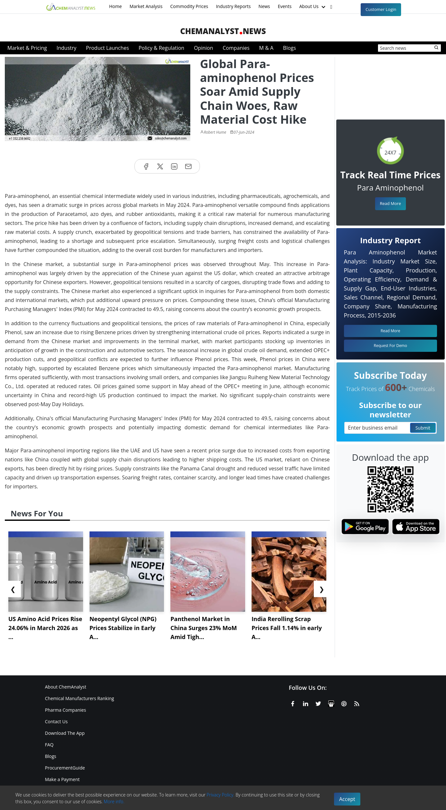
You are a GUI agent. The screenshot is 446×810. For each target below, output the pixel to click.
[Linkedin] (305, 703)
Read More (390, 203)
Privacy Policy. (221, 795)
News (264, 6)
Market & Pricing (27, 47)
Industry (66, 47)
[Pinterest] (344, 703)
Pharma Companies (65, 710)
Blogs (289, 47)
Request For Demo (390, 345)
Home (115, 6)
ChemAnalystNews (223, 31)
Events (285, 6)
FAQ (49, 745)
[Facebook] (292, 703)
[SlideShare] (331, 703)
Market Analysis (146, 6)
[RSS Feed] (357, 703)
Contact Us (56, 721)
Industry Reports (233, 6)
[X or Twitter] (318, 703)
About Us (313, 6)
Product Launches (107, 47)
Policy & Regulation (161, 47)
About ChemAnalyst (65, 687)
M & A (266, 47)
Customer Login (380, 9)
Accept (347, 799)
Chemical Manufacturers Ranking (79, 698)
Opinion (203, 47)
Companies (236, 47)
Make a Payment (62, 779)
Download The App (65, 733)
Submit (423, 428)
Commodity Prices (189, 6)
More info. (114, 801)
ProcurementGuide (65, 768)
